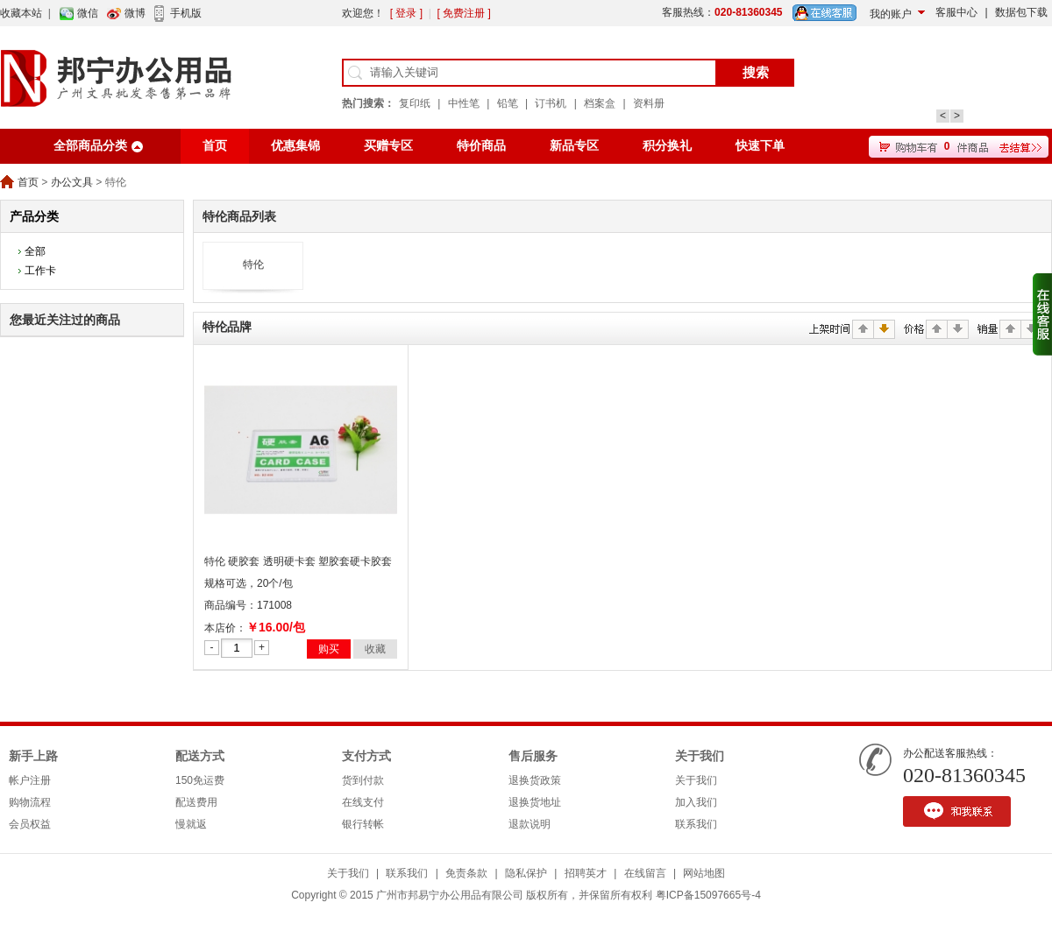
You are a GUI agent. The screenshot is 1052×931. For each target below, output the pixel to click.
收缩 (1042, 314)
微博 (135, 13)
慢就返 (191, 824)
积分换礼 (667, 145)
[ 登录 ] (406, 13)
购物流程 (30, 802)
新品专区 (574, 145)
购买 (328, 649)
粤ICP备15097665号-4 (708, 895)
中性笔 (464, 103)
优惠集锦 (295, 145)
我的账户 (891, 14)
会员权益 (30, 824)
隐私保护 (526, 873)
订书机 (550, 103)
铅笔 (507, 103)
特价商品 (481, 145)
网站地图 (704, 873)
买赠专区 (388, 145)
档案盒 (599, 103)
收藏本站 (21, 13)
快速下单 (760, 145)
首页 (215, 145)
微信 (87, 13)
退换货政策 (534, 780)
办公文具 (72, 182)
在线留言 (645, 873)
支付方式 (366, 756)
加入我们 (696, 802)
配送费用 (196, 802)
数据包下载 (1021, 12)
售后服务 (533, 756)
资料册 (649, 103)
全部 (35, 251)
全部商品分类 (90, 145)
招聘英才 (586, 873)
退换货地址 (534, 802)
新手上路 (33, 756)
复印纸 (414, 103)
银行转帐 (363, 824)
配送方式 (199, 756)
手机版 (186, 13)
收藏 (375, 649)
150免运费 (199, 780)
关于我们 (699, 756)
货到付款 (363, 780)
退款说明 (529, 824)
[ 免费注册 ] (463, 13)
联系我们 (696, 824)
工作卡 (40, 270)
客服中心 (956, 12)
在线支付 (363, 802)
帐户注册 (30, 780)
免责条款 (466, 873)
